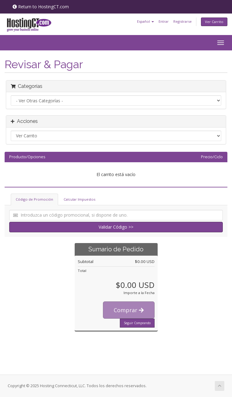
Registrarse (182, 21)
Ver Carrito (214, 21)
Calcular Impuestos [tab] (79, 199)
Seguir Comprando (137, 323)
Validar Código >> (116, 227)
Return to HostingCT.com (41, 7)
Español (145, 21)
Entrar (164, 21)
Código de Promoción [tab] (34, 199)
